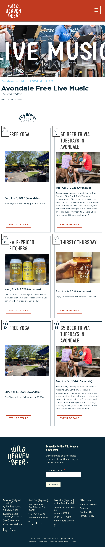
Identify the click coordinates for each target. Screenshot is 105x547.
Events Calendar (88, 504)
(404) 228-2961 (11, 520)
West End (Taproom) (38, 500)
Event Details (18, 224)
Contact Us (86, 512)
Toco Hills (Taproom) (64, 500)
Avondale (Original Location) (12, 502)
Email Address (55, 470)
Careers (84, 508)
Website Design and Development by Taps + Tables (52, 541)
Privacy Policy (87, 515)
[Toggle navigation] (96, 10)
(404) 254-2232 (36, 513)
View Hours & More (13, 524)
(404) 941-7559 (62, 516)
